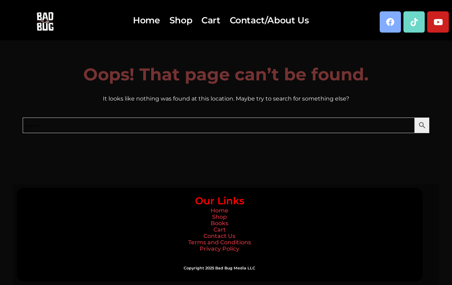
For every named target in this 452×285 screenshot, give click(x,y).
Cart (210, 20)
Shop (180, 20)
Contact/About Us (269, 20)
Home (146, 20)
